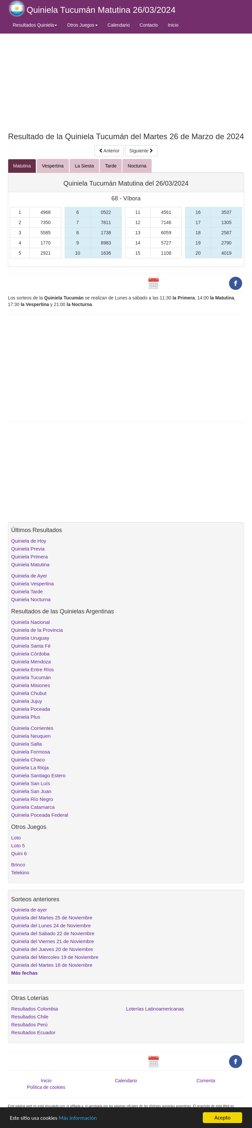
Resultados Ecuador (33, 1032)
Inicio (173, 25)
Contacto (148, 25)
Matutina (22, 165)
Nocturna (137, 165)
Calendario (119, 25)
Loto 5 (18, 845)
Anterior (109, 150)
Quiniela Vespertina (32, 583)
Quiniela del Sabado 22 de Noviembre (52, 933)
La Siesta (84, 165)
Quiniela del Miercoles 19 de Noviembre (54, 957)
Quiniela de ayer (29, 909)
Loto (16, 837)
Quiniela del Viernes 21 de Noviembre (52, 941)
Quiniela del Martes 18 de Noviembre (52, 965)
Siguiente (141, 150)
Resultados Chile (29, 1016)
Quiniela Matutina (30, 564)
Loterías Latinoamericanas (155, 1009)
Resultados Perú (29, 1024)
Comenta (206, 1080)
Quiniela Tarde (27, 591)
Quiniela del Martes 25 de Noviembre (52, 917)
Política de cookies (46, 1087)
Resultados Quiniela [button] (35, 25)
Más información (78, 1118)
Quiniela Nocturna (31, 599)
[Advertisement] (126, 81)
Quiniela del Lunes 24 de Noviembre (51, 925)
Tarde (110, 165)
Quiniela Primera (29, 556)
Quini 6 (19, 853)
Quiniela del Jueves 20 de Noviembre (52, 949)
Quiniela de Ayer (29, 575)
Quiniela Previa (28, 548)
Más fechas (24, 973)
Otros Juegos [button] (82, 25)
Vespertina (53, 165)
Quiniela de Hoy (28, 541)
